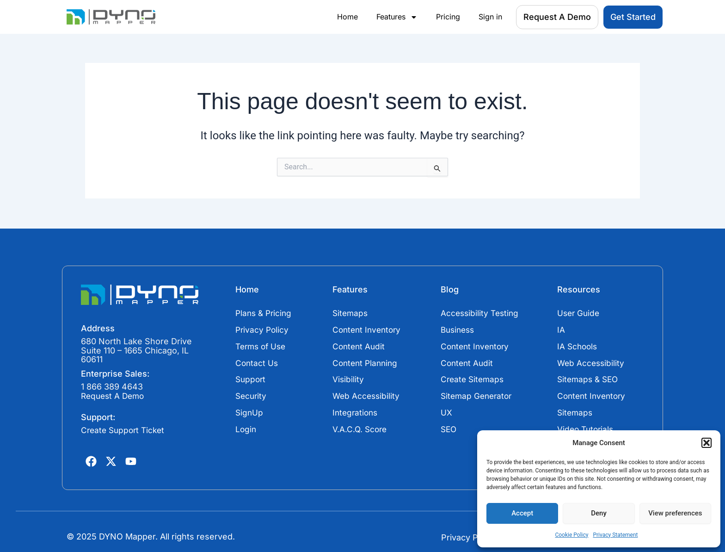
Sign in (490, 16)
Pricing (448, 16)
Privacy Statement (615, 535)
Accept (522, 513)
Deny (599, 513)
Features (397, 17)
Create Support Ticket (125, 430)
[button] (706, 442)
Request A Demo (114, 396)
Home (347, 16)
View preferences (675, 513)
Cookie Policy (571, 535)
